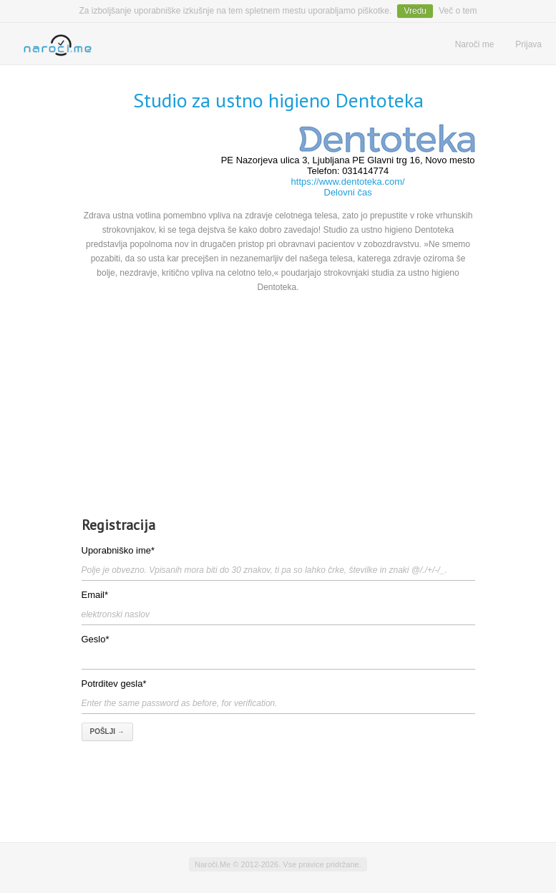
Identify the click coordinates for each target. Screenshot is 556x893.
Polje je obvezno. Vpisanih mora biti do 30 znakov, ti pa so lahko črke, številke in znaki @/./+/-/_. (264, 570)
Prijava (528, 44)
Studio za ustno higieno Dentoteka (278, 100)
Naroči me (474, 44)
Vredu (415, 11)
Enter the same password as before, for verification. (180, 703)
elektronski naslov (116, 614)
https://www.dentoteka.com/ (348, 181)
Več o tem (458, 11)
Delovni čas (348, 192)
